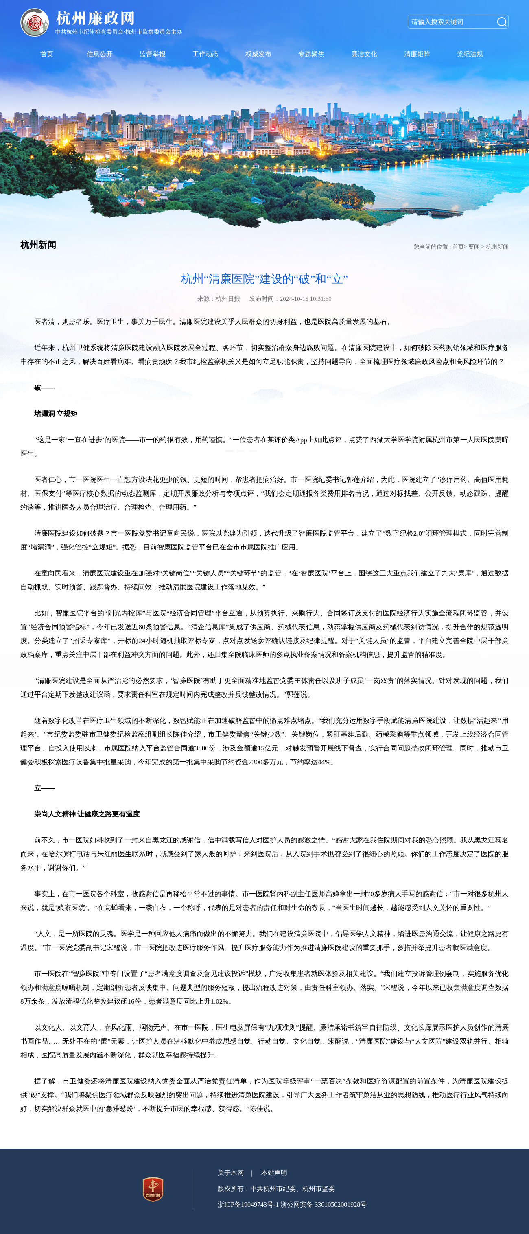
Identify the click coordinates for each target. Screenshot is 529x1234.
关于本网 (231, 1172)
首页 (458, 247)
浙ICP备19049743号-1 (248, 1204)
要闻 (474, 247)
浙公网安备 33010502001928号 (323, 1204)
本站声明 (274, 1172)
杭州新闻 (497, 247)
